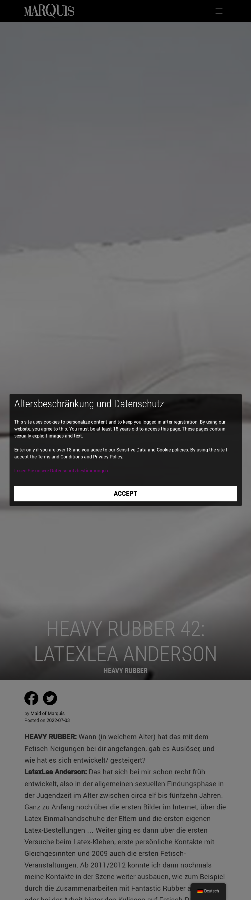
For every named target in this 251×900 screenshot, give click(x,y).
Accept (125, 493)
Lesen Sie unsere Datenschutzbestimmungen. (61, 470)
